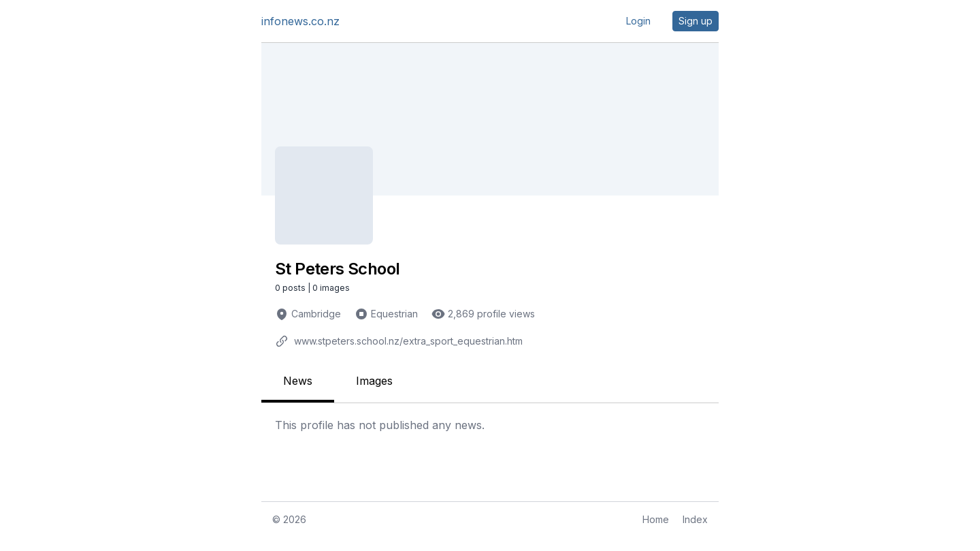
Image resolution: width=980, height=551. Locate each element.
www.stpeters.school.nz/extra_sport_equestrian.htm (408, 341)
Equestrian (394, 313)
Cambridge (316, 313)
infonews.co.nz (300, 21)
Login (638, 21)
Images (374, 381)
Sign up (696, 21)
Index (695, 519)
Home (655, 519)
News (297, 381)
